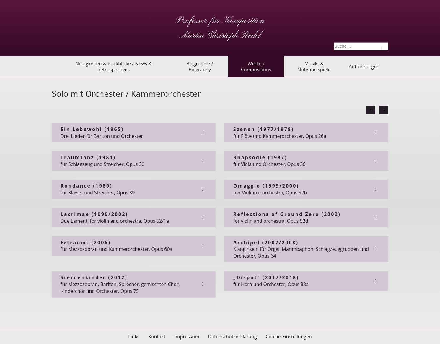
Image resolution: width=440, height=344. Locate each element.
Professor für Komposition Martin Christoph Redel (220, 28)
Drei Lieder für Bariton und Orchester (134, 132)
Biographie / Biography (199, 66)
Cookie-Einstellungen (289, 336)
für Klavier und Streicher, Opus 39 (134, 189)
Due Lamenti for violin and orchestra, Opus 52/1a (134, 217)
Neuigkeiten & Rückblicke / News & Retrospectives (113, 66)
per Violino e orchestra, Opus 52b (306, 189)
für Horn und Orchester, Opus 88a (306, 281)
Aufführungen (364, 66)
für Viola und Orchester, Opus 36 (306, 160)
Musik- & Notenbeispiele (313, 66)
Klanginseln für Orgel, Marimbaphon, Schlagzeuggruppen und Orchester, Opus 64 (306, 249)
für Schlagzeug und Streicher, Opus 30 (134, 160)
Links (133, 336)
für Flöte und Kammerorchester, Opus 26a (306, 132)
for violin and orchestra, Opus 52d (306, 217)
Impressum (186, 336)
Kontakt (156, 336)
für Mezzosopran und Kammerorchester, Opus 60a (134, 246)
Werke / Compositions (256, 66)
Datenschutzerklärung (232, 336)
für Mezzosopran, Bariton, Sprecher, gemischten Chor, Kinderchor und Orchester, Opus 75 (134, 284)
